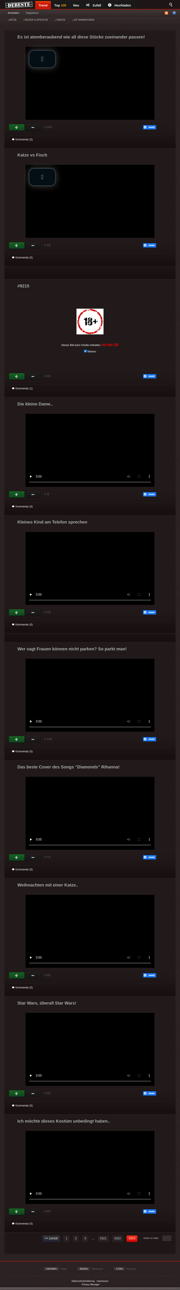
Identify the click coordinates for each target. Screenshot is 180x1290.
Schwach (33, 127)
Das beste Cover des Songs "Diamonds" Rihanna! (68, 767)
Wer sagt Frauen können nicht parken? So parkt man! (72, 649)
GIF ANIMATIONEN (83, 19)
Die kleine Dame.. (35, 404)
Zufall (93, 5)
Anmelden (13, 13)
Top (60, 5)
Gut (17, 127)
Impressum (102, 1281)
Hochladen (119, 5)
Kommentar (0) (22, 257)
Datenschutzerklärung (83, 1281)
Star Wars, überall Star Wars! (46, 1003)
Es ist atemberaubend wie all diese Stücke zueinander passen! (81, 37)
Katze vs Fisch (32, 155)
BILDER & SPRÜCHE (35, 19)
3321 (103, 1238)
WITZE (12, 19)
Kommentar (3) (22, 139)
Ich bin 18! (110, 345)
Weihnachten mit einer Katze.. (47, 885)
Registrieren (32, 13)
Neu (76, 5)
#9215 (23, 286)
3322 (117, 1238)
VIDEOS (60, 19)
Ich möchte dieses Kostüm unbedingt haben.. (63, 1121)
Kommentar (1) (22, 388)
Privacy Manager (91, 1284)
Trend (43, 5)
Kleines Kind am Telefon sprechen (52, 522)
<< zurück (51, 1238)
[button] (42, 59)
